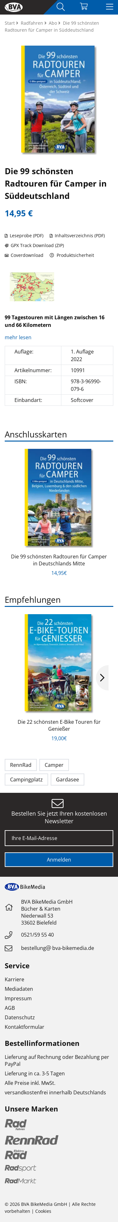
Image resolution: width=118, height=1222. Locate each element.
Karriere (14, 979)
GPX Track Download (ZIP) (34, 245)
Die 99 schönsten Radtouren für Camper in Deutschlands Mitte (59, 560)
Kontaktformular (24, 1026)
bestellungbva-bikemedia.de (57, 948)
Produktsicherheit (72, 255)
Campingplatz (26, 779)
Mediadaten (19, 988)
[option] (32, 286)
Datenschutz (20, 1017)
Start (10, 23)
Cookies (43, 1211)
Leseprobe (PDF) (24, 235)
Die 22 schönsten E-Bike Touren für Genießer (59, 725)
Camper (54, 764)
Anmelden (59, 859)
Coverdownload (24, 255)
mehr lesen (19, 337)
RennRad (20, 764)
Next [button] (102, 678)
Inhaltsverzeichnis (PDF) (77, 235)
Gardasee (67, 779)
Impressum (18, 998)
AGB (10, 1007)
